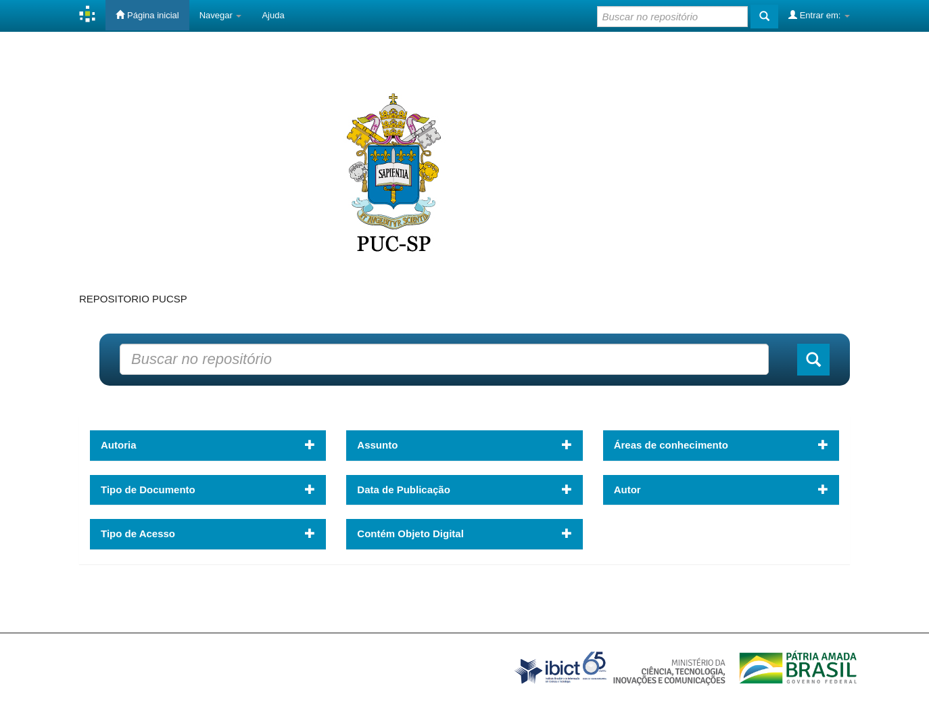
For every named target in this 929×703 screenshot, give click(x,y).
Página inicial (147, 14)
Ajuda (273, 15)
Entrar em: (819, 14)
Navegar (220, 15)
